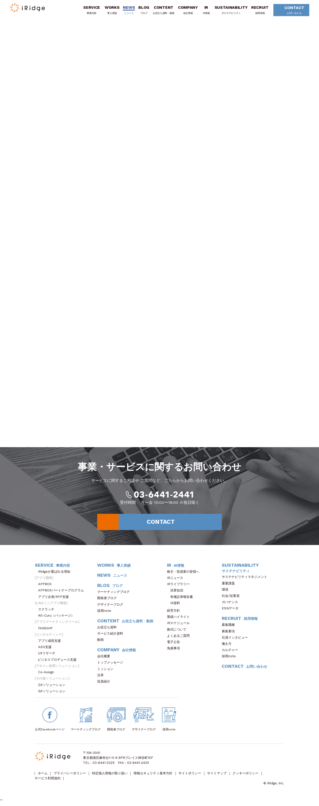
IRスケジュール (180, 625)
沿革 (102, 677)
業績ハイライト (180, 619)
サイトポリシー (190, 776)
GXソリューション (53, 693)
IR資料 (175, 605)
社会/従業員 (232, 598)
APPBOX (46, 586)
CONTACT (291, 11)
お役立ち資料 (108, 629)
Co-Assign (48, 674)
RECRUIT (258, 11)
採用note (104, 613)
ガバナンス (231, 604)
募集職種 (231, 627)
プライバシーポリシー (70, 776)
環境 (227, 592)
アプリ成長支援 (51, 643)
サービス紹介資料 (111, 636)
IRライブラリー (180, 586)
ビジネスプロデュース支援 (59, 662)
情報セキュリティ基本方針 (153, 776)
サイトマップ (218, 776)
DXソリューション (53, 687)
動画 (102, 642)
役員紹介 (105, 683)
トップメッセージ (111, 665)
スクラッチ (48, 611)
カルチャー (231, 652)
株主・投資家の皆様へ (185, 574)
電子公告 (175, 644)
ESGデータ (232, 611)
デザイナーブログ (110, 607)
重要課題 (230, 585)
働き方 (228, 646)
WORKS (110, 11)
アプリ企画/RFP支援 (55, 599)
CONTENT (162, 11)
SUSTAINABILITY (229, 11)
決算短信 (176, 593)
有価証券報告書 (181, 599)
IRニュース (176, 580)
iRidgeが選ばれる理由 (56, 574)
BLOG (142, 11)
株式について (178, 632)
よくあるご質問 (180, 638)
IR (204, 11)
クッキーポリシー (247, 776)
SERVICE (89, 11)
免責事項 (175, 650)
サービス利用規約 (48, 781)
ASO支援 (46, 649)
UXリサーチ (48, 656)
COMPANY (186, 11)
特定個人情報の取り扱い (110, 776)
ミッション (107, 671)
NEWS (127, 11)
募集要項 (230, 633)
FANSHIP (48, 630)
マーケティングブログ (115, 594)
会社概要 (105, 658)
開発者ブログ (107, 600)
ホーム (43, 776)
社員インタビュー (236, 640)
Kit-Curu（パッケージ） (58, 618)
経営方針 (175, 613)
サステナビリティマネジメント (246, 579)
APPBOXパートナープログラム (62, 593)
